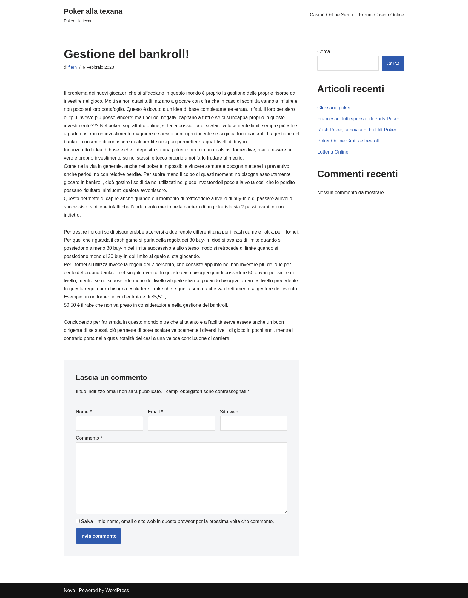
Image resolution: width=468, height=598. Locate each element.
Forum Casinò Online (381, 14)
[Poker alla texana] (93, 14)
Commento (89, 438)
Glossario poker (334, 107)
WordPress (117, 590)
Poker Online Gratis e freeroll (348, 140)
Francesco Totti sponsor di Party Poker (358, 118)
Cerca (323, 51)
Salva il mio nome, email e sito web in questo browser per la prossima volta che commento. (177, 521)
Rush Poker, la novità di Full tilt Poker (356, 129)
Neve (69, 590)
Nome (84, 411)
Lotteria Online (332, 151)
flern (72, 67)
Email (155, 411)
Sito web (229, 411)
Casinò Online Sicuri (331, 14)
